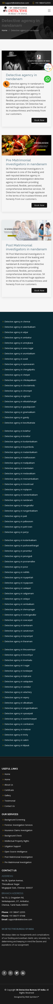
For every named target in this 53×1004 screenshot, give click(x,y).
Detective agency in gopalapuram (20, 407)
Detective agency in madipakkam (20, 463)
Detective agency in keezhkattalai (20, 423)
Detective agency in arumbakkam (20, 354)
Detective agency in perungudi (18, 556)
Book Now (39, 120)
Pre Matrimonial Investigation (18, 862)
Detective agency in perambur (18, 551)
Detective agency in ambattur (18, 338)
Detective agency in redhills (17, 572)
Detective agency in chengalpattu (20, 370)
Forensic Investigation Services (19, 825)
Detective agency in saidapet (18, 588)
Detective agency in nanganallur (19, 505)
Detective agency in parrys (17, 532)
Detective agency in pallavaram (19, 521)
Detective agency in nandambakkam (21, 495)
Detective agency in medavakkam (20, 474)
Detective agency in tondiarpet (19, 671)
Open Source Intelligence (16, 852)
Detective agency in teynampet (19, 636)
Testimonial (10, 801)
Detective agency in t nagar (17, 666)
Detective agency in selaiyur (17, 599)
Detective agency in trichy (16, 735)
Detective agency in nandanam (19, 500)
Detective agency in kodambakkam (21, 540)
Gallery (8, 795)
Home (4, 30)
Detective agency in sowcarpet (19, 620)
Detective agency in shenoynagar (20, 609)
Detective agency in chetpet (17, 375)
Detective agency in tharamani (18, 641)
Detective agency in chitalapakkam (20, 380)
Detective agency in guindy (17, 417)
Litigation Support (13, 846)
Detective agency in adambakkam (20, 327)
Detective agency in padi (16, 516)
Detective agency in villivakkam (19, 703)
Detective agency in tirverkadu (18, 660)
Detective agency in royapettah (19, 578)
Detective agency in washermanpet (21, 719)
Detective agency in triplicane (18, 676)
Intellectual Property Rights (17, 841)
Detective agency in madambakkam (21, 452)
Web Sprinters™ (32, 997)
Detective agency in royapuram (19, 583)
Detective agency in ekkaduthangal (20, 401)
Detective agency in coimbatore (19, 724)
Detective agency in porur (16, 567)
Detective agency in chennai (17, 322)
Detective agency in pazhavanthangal (22, 546)
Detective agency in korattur (17, 436)
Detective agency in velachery (18, 692)
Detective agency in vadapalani (19, 682)
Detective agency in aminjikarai (19, 343)
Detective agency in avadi (16, 359)
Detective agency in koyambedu (19, 447)
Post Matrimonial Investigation (19, 857)
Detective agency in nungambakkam (21, 511)
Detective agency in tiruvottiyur (19, 655)
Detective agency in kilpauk (17, 745)
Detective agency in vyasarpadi (19, 713)
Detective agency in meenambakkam (21, 479)
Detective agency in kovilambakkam (21, 442)
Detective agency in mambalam (19, 468)
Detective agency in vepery (17, 697)
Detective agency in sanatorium (19, 631)
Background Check (13, 836)
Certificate (9, 790)
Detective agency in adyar (16, 332)
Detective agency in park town (18, 527)
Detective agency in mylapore (18, 490)
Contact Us (10, 806)
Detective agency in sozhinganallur (20, 615)
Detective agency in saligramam (19, 593)
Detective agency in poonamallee (20, 562)
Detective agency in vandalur (18, 687)
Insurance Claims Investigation (18, 830)
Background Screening (15, 820)
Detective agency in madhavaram (20, 458)
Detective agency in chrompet (18, 391)
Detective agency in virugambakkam (21, 708)
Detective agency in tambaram (19, 625)
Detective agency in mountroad (19, 484)
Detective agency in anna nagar (19, 348)
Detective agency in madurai (18, 729)
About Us (9, 785)
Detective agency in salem (17, 740)
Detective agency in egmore (17, 396)
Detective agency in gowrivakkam (20, 412)
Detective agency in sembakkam (19, 604)
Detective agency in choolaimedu (20, 386)
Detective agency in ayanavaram (19, 364)
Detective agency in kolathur (18, 431)
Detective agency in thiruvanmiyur (20, 650)
